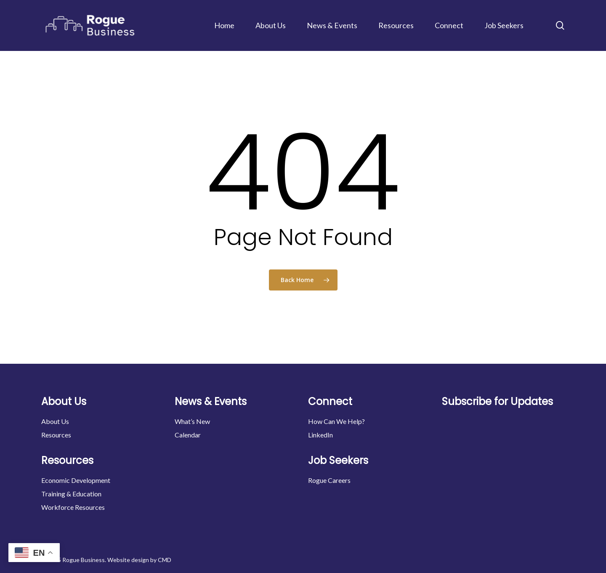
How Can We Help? (336, 421)
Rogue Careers (329, 480)
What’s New (192, 421)
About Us (55, 421)
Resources (56, 435)
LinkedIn (320, 435)
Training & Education (71, 494)
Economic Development (75, 480)
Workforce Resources (73, 507)
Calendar (188, 435)
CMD (164, 559)
